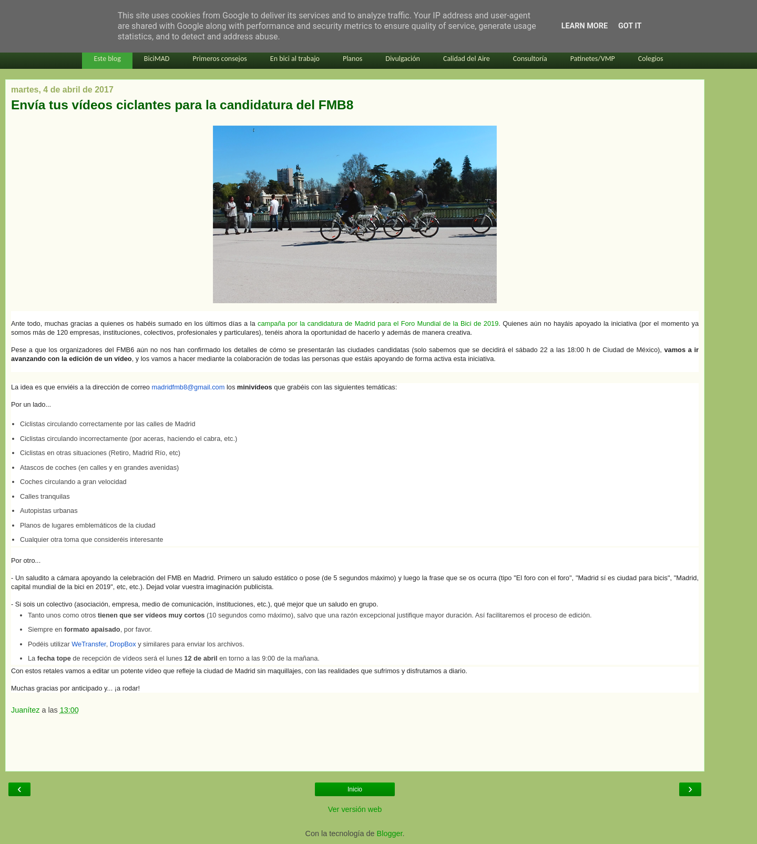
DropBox (123, 644)
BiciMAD (157, 58)
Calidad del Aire (466, 58)
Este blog (107, 58)
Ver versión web (355, 809)
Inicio (354, 789)
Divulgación (402, 58)
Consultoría (530, 58)
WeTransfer (88, 644)
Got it (629, 26)
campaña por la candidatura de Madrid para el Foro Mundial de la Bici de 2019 (378, 323)
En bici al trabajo (295, 58)
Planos (352, 58)
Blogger (390, 833)
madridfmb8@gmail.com (187, 387)
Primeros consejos (219, 58)
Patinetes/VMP (592, 58)
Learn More (584, 26)
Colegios (650, 58)
